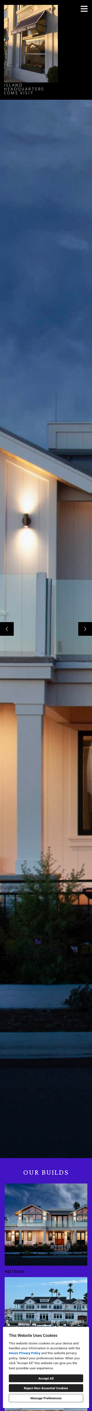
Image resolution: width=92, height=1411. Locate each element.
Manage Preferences (46, 1398)
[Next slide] (85, 629)
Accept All (46, 1378)
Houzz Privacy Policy (24, 1353)
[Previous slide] (7, 629)
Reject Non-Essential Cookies (46, 1388)
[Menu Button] (84, 9)
